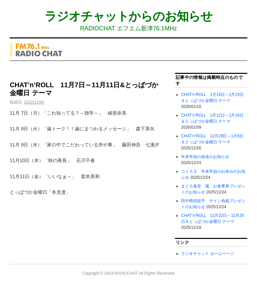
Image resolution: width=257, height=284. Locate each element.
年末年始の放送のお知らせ (205, 156)
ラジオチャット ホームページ (207, 253)
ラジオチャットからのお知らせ (128, 16)
